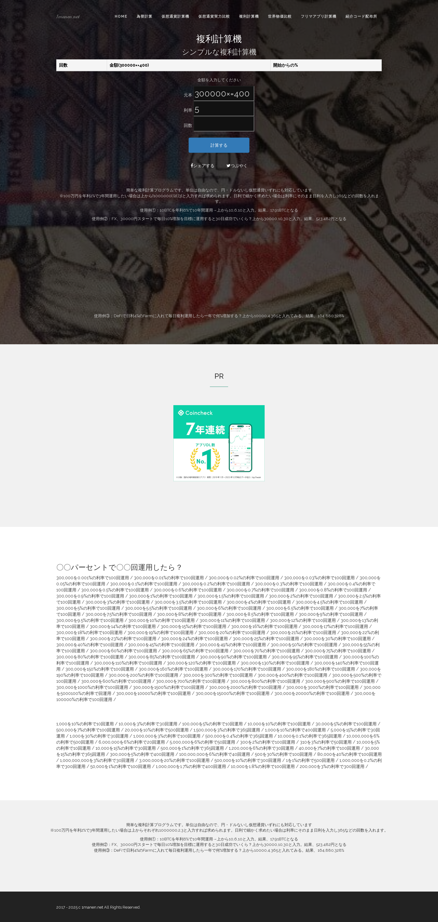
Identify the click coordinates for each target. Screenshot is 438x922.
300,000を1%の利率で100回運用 (161, 596)
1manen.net (67, 16)
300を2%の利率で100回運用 (267, 742)
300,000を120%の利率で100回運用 (201, 663)
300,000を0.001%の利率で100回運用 (92, 577)
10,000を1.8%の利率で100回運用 (263, 766)
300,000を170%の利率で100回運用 (247, 669)
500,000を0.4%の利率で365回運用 (239, 736)
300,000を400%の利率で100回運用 (292, 675)
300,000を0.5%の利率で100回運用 (115, 589)
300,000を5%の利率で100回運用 (88, 608)
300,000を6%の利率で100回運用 (229, 608)
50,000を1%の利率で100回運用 (120, 766)
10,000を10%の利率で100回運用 (279, 723)
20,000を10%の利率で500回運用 (157, 729)
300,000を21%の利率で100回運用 (303, 632)
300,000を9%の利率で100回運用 (331, 614)
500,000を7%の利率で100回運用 (88, 729)
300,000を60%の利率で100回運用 (123, 650)
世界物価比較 (280, 16)
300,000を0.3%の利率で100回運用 (289, 583)
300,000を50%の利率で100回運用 (304, 644)
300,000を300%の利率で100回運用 (218, 675)
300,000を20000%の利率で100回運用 (311, 693)
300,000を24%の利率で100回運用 (194, 638)
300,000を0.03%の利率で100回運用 (319, 577)
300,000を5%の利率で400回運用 (142, 754)
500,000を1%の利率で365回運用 (192, 748)
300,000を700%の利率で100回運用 (190, 681)
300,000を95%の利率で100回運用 (305, 656)
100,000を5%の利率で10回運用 (212, 723)
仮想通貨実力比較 (214, 16)
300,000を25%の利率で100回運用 (266, 638)
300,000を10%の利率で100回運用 (161, 620)
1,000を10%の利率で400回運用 (295, 729)
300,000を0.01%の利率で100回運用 (169, 577)
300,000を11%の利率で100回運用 (232, 620)
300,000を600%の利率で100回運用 (116, 681)
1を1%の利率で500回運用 (310, 760)
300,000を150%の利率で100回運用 (99, 669)
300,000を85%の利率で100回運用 (161, 656)
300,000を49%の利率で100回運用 (232, 644)
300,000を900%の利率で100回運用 (340, 681)
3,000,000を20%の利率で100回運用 (174, 760)
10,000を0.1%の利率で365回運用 (310, 736)
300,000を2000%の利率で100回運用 (245, 687)
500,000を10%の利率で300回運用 (247, 760)
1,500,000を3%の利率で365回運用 (226, 729)
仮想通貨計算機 (175, 16)
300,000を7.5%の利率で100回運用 (118, 614)
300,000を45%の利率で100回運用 (161, 644)
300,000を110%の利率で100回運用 (128, 663)
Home (121, 16)
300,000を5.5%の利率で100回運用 (158, 608)
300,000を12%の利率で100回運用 (303, 620)
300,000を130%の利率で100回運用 (275, 663)
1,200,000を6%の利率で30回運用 (261, 748)
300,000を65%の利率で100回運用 (195, 650)
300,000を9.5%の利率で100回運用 (89, 620)
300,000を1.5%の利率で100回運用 (230, 596)
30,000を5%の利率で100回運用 (346, 723)
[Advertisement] (219, 267)
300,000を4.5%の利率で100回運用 (329, 602)
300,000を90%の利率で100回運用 (233, 656)
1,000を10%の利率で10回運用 (85, 723)
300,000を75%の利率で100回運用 (338, 650)
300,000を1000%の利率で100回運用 (92, 687)
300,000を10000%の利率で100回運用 (153, 693)
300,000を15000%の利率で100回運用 (232, 693)
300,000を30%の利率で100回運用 (337, 638)
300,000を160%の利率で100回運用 (173, 669)
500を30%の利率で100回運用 (283, 754)
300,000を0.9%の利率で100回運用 (90, 596)
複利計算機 (249, 16)
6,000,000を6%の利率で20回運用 (132, 742)
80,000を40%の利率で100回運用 (349, 754)
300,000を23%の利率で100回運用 (123, 638)
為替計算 (144, 16)
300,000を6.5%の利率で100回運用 (300, 608)
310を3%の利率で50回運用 (326, 742)
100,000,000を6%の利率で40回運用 (214, 754)
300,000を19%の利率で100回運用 (160, 632)
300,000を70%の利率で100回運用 (266, 650)
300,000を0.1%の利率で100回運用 (143, 583)
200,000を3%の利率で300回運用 (332, 766)
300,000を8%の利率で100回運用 (189, 614)
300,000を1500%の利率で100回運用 (168, 687)
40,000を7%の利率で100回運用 (329, 748)
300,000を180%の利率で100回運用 (320, 669)
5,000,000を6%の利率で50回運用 (202, 742)
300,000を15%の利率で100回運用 (193, 626)
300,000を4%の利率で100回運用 (259, 602)
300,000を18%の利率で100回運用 (89, 632)
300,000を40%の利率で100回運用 (89, 644)
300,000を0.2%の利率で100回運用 (216, 583)
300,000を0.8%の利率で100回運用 (333, 589)
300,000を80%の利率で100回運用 (89, 656)
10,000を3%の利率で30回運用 (148, 723)
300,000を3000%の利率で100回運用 (322, 687)
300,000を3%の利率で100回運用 (117, 602)
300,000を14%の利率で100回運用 (123, 626)
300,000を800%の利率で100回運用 (265, 681)
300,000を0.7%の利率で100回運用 (260, 589)
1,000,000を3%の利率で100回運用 (166, 736)
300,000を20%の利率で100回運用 (231, 632)
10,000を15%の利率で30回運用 (126, 748)
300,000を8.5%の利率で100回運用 (260, 614)
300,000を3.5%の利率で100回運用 (188, 602)
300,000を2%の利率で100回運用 (301, 596)
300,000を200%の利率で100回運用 (143, 675)
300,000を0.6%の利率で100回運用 (188, 589)
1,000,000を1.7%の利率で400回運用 (191, 766)
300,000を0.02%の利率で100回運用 (244, 577)
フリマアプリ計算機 (318, 16)
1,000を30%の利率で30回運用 (99, 736)
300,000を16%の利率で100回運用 (264, 626)
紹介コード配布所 (361, 16)
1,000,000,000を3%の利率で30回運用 (97, 760)
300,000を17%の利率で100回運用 (335, 626)
